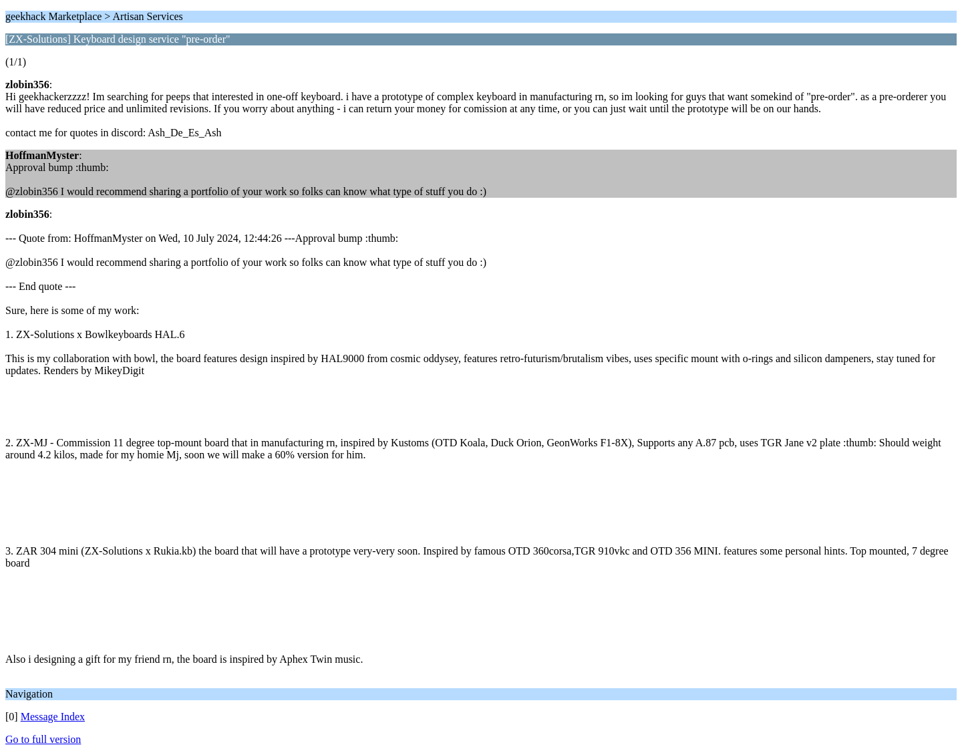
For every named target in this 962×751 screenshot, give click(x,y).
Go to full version (43, 739)
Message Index (53, 716)
